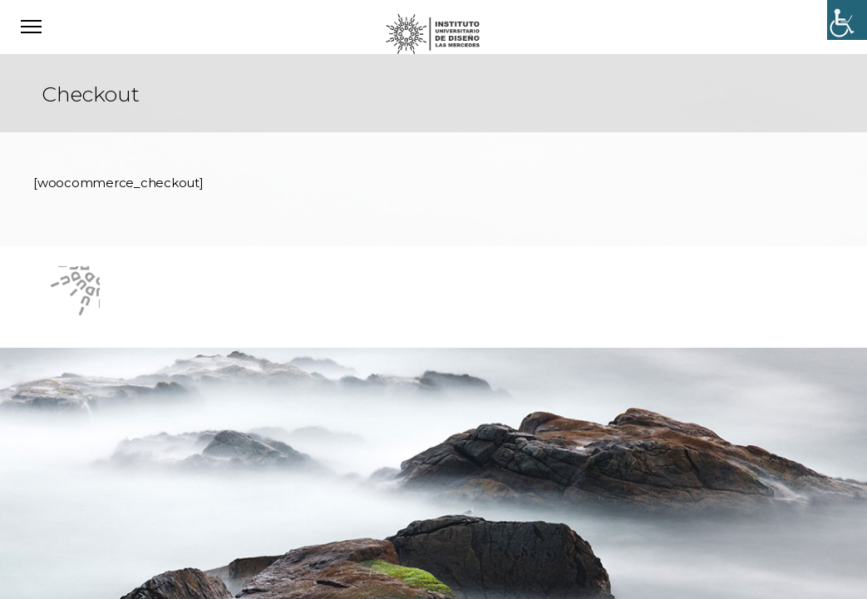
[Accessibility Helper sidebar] (847, 20)
